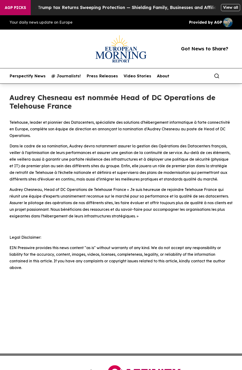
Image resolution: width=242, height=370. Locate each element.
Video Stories (137, 76)
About (163, 76)
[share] (229, 76)
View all (230, 7)
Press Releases (102, 76)
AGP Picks (15, 7)
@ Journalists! (66, 76)
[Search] (216, 75)
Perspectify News (27, 76)
